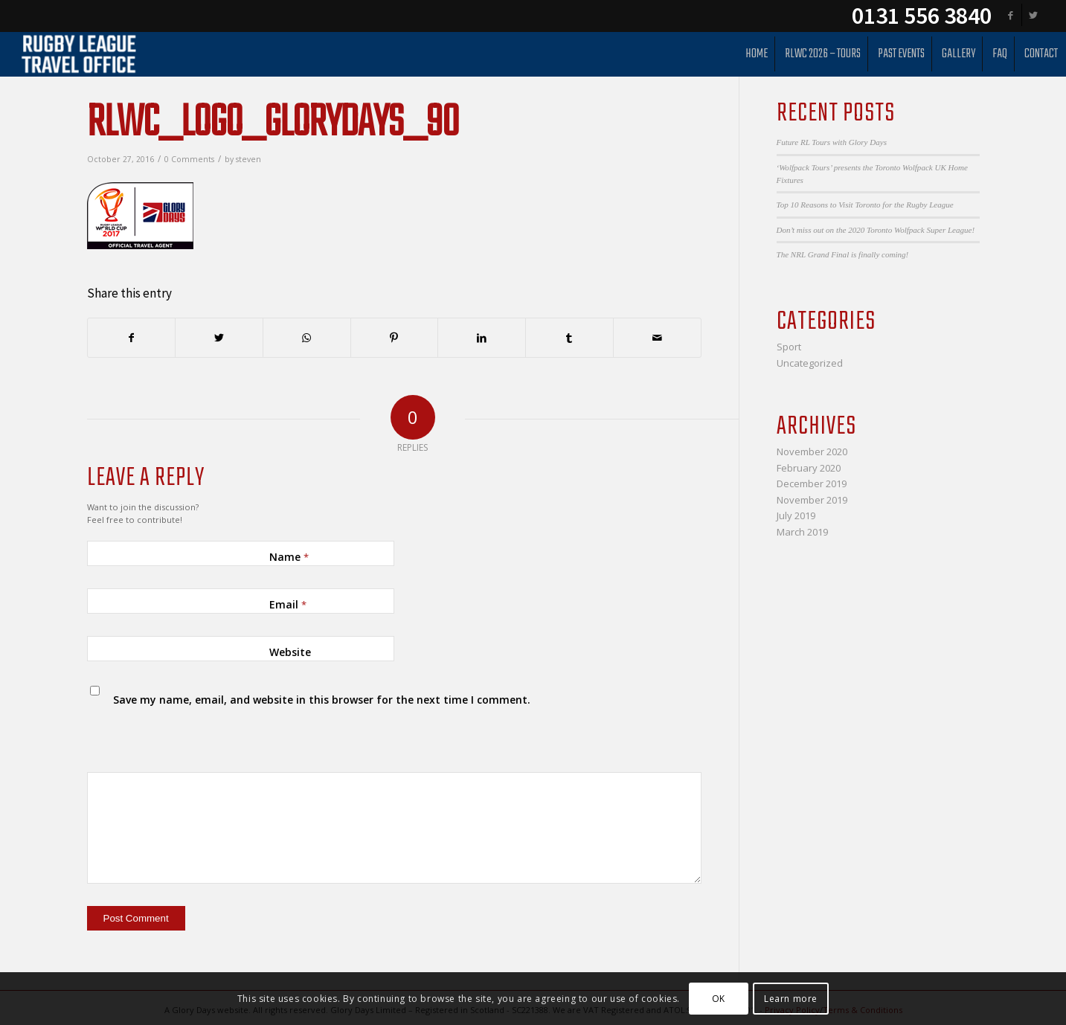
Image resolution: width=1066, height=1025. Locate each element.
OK (718, 998)
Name (289, 557)
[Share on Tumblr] (569, 337)
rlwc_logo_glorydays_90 (272, 123)
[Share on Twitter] (219, 337)
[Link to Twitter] (1033, 15)
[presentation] (189, 734)
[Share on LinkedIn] (481, 337)
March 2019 (802, 532)
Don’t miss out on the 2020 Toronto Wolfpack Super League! (876, 229)
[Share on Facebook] (132, 337)
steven (248, 159)
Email (287, 604)
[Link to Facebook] (1010, 15)
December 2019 (812, 483)
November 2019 (812, 500)
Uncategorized (810, 363)
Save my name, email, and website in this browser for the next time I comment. (321, 700)
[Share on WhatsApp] (306, 337)
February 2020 (809, 468)
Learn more (791, 998)
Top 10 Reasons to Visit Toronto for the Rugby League (865, 204)
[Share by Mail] (657, 337)
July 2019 (796, 515)
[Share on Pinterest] (394, 337)
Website (290, 652)
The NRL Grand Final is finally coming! (843, 254)
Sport (789, 346)
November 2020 (812, 451)
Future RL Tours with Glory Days (832, 142)
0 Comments (189, 159)
